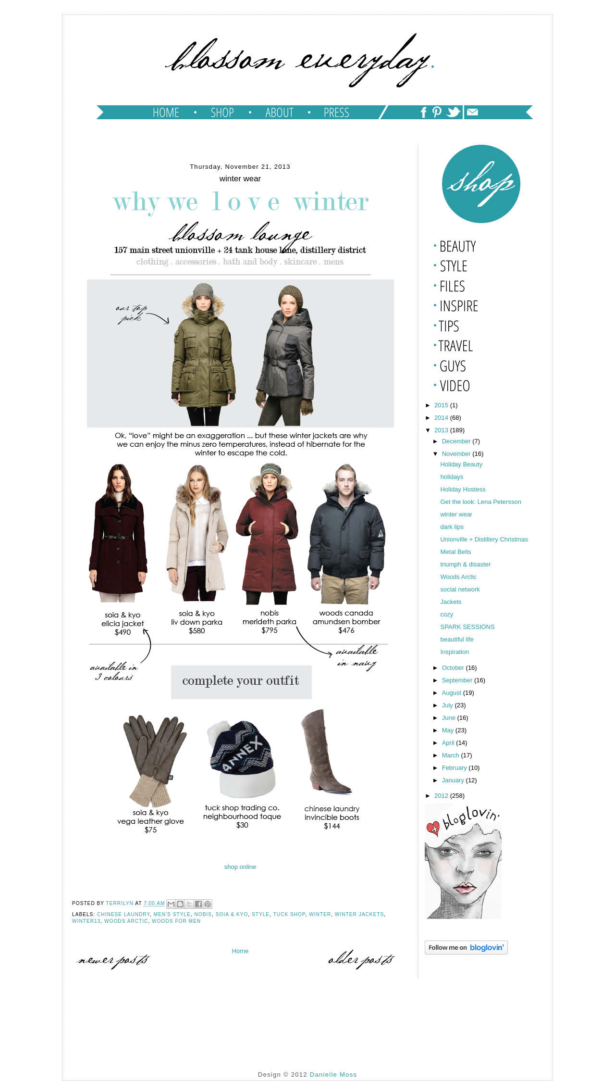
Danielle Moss (333, 1074)
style (261, 914)
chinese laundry (123, 914)
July (448, 705)
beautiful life (456, 639)
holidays (451, 476)
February (455, 767)
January (454, 780)
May (448, 730)
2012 (442, 795)
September (458, 680)
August (452, 692)
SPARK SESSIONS (467, 626)
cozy (446, 614)
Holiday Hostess (462, 489)
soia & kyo (232, 914)
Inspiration (454, 651)
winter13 (86, 921)
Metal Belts (455, 551)
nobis (203, 914)
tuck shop (289, 914)
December (457, 441)
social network (460, 589)
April (449, 742)
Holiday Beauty (461, 464)
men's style (172, 914)
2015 (442, 405)
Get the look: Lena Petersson (480, 501)
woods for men (176, 921)
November (457, 453)
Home (240, 951)
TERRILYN (120, 903)
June (449, 717)
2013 (442, 430)
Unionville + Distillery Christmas (484, 539)
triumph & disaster (465, 564)
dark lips (451, 526)
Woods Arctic (126, 921)
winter (320, 914)
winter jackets (359, 914)
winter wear (456, 514)
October (454, 667)
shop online (240, 866)
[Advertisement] (473, 1005)
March (451, 755)
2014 (442, 417)
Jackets (450, 601)
